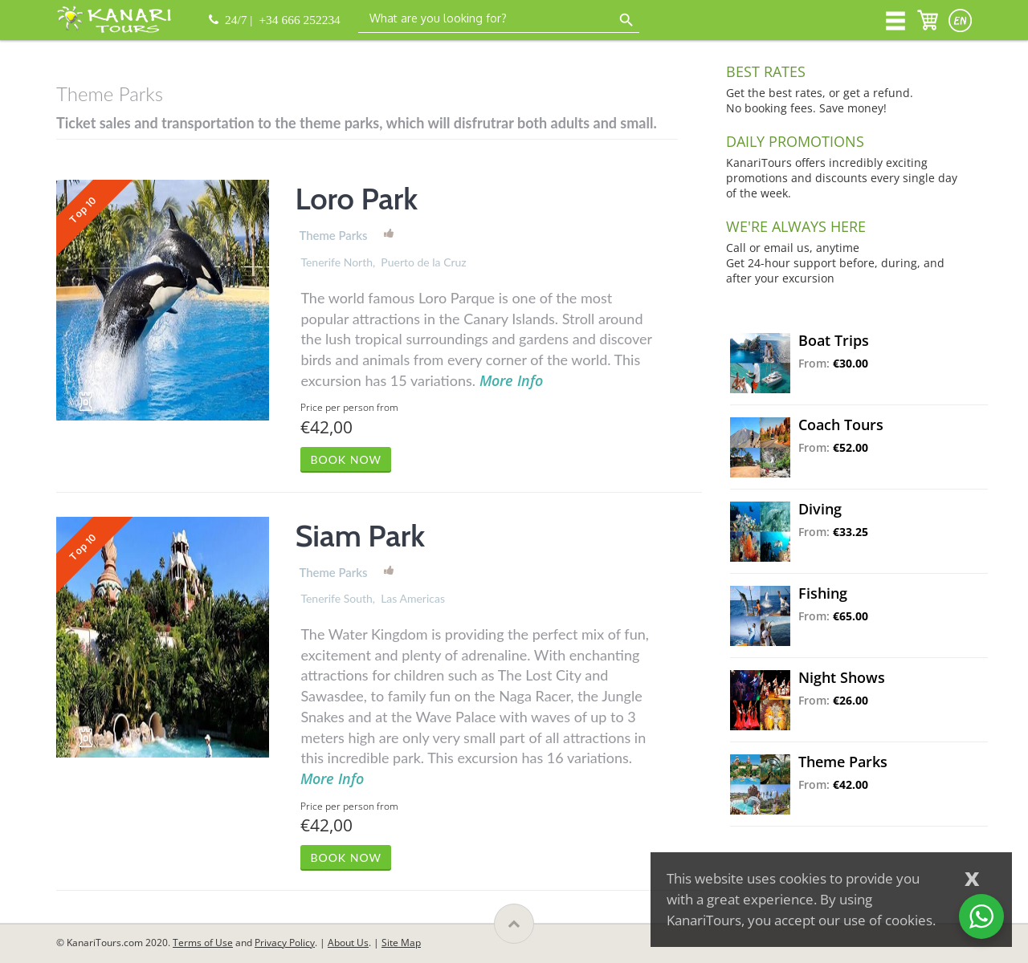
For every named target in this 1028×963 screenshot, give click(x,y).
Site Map (401, 942)
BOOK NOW (345, 459)
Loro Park (356, 198)
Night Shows (841, 677)
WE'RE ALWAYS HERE (796, 226)
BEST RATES (766, 71)
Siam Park (360, 536)
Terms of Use (203, 942)
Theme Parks (333, 235)
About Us (348, 942)
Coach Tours (840, 424)
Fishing (822, 593)
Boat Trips (833, 340)
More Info (511, 380)
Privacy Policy (285, 942)
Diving (820, 508)
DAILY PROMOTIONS (795, 141)
